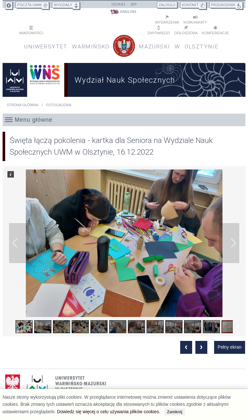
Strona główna (22, 105)
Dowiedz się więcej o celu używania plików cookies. (108, 411)
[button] (124, 120)
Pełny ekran (230, 347)
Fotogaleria (58, 105)
